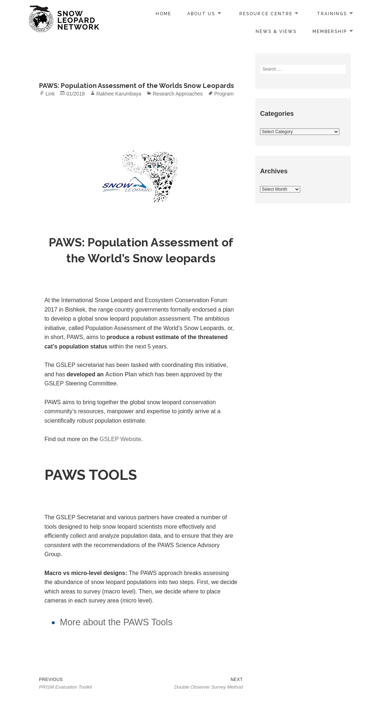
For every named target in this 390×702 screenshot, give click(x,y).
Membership (330, 31)
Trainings (332, 13)
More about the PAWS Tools (116, 622)
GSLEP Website (120, 439)
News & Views (276, 31)
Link (50, 94)
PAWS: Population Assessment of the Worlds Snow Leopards (136, 85)
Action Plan (121, 374)
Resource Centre (266, 13)
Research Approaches (178, 94)
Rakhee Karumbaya (118, 94)
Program (224, 94)
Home (163, 13)
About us (201, 13)
